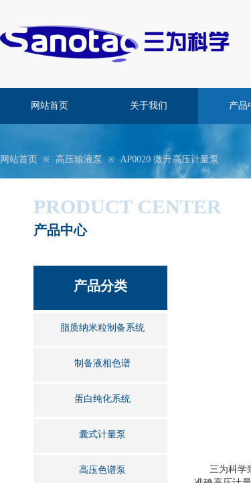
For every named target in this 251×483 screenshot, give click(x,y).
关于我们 (148, 106)
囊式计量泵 (102, 434)
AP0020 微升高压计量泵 (169, 159)
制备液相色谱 (102, 363)
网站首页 (49, 106)
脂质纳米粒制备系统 (102, 328)
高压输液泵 (79, 159)
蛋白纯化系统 (102, 399)
